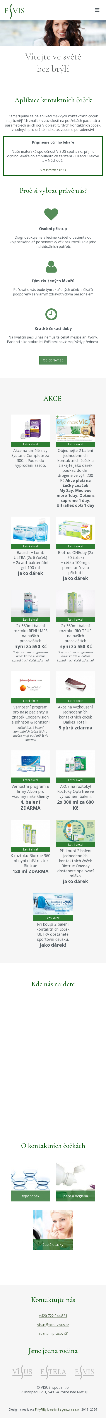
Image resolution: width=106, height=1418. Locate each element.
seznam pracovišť (53, 1333)
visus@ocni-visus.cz (53, 1324)
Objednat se (53, 360)
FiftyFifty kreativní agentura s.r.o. (57, 1409)
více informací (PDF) (53, 170)
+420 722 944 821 (53, 1315)
